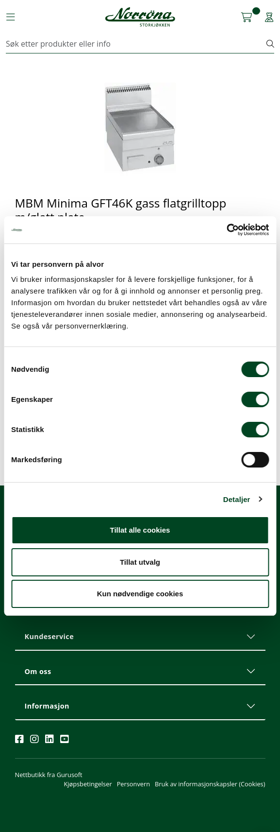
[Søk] (136, 43)
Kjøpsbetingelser (88, 784)
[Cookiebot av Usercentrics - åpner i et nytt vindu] (226, 230)
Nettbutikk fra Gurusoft (48, 774)
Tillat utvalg (140, 562)
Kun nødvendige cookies (140, 593)
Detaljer (236, 499)
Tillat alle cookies (140, 530)
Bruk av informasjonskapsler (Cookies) (210, 784)
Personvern (133, 784)
